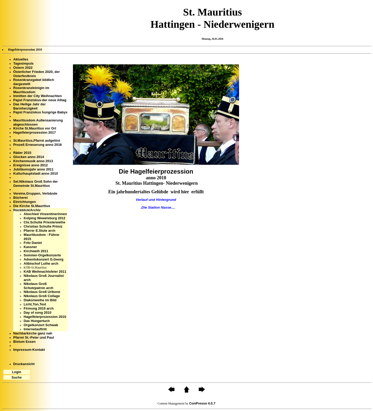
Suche (16, 377)
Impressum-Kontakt (29, 350)
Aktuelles (20, 59)
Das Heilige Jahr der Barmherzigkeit (29, 106)
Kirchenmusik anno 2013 (33, 161)
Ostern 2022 (22, 68)
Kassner (30, 247)
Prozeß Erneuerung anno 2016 (37, 145)
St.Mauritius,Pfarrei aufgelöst (36, 140)
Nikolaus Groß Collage (42, 296)
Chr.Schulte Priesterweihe (44, 222)
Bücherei (20, 198)
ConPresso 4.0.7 (202, 403)
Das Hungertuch (37, 321)
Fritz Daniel (33, 243)
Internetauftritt (35, 329)
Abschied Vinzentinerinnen (45, 214)
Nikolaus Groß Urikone (42, 292)
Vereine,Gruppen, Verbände (35, 193)
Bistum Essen (24, 342)
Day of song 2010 (37, 312)
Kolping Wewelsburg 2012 (44, 218)
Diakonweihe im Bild (40, 300)
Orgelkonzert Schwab (41, 325)
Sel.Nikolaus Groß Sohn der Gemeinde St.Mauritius (35, 184)
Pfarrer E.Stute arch (39, 230)
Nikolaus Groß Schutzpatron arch (38, 286)
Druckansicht (24, 364)
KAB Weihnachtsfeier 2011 (45, 271)
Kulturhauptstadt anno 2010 (35, 173)
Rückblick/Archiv (27, 210)
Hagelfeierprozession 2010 (45, 317)
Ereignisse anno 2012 (30, 165)
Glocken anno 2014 (28, 157)
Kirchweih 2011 (36, 251)
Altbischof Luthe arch (41, 263)
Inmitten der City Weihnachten (37, 96)
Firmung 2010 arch (39, 308)
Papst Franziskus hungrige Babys (40, 112)
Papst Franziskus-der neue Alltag (39, 100)
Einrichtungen (24, 202)
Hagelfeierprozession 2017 (34, 132)
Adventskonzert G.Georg (43, 259)
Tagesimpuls (23, 63)
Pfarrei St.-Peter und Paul (33, 337)
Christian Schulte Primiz (43, 226)
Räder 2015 (22, 153)
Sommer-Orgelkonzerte (42, 255)
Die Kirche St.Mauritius (31, 206)
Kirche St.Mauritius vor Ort (34, 128)
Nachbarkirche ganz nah (32, 333)
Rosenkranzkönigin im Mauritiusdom (31, 90)
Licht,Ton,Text (35, 304)
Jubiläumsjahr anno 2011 (33, 169)
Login (16, 372)
